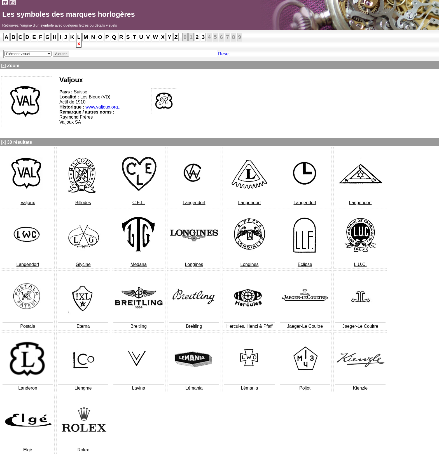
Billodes (83, 202)
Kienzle (360, 388)
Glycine (83, 264)
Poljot (304, 388)
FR (5, 3)
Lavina (138, 388)
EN (12, 3)
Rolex (83, 449)
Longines (194, 264)
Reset (224, 53)
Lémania (193, 388)
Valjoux (27, 202)
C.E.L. (138, 202)
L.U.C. (360, 264)
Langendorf (194, 202)
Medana (138, 264)
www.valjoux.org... (103, 107)
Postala (27, 326)
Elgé (27, 449)
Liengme (83, 388)
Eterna (83, 326)
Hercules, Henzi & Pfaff (249, 326)
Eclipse (305, 264)
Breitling (138, 326)
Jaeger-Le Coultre (305, 326)
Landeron (27, 388)
